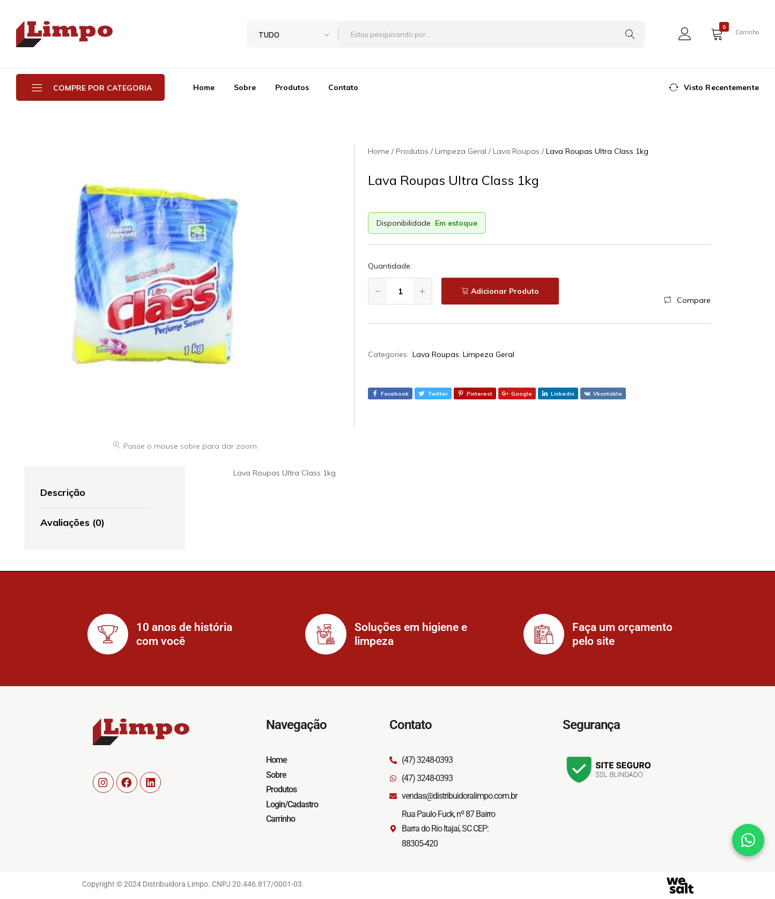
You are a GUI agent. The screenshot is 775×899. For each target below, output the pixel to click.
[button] (687, 300)
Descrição (62, 492)
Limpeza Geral (488, 354)
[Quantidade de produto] (400, 291)
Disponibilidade (404, 223)
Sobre (245, 87)
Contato (343, 87)
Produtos (292, 87)
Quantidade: (390, 266)
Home (204, 87)
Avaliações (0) (72, 522)
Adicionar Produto (505, 291)
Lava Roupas (435, 354)
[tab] (95, 493)
